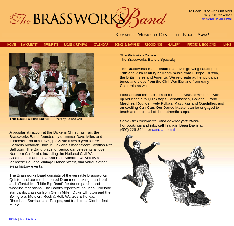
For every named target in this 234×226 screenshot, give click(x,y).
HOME (13, 219)
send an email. (164, 129)
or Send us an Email (217, 19)
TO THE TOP (28, 219)
